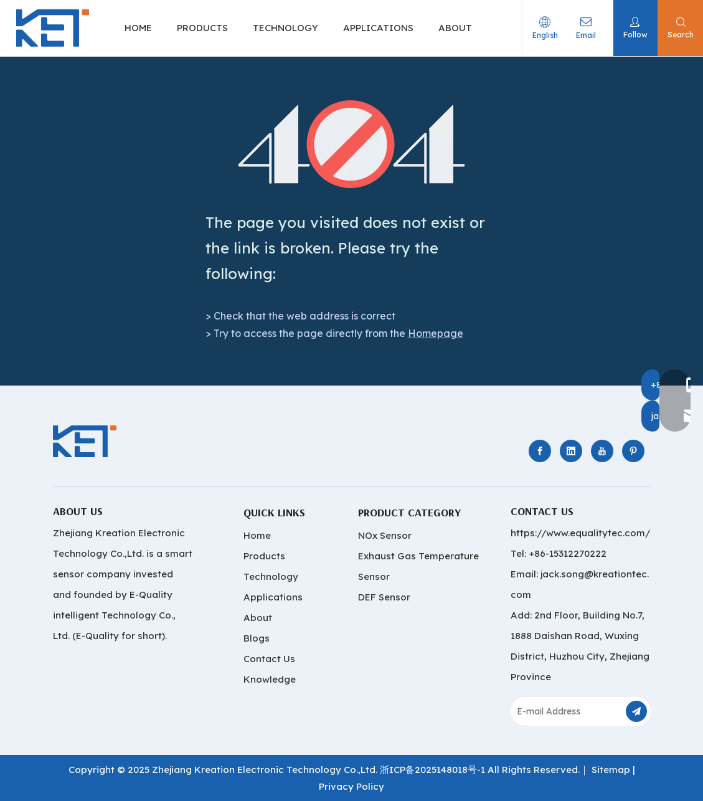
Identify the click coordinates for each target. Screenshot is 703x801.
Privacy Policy (351, 786)
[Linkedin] (571, 451)
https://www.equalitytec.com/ (580, 533)
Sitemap (611, 769)
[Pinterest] (633, 451)
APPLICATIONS (378, 28)
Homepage (435, 333)
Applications (273, 597)
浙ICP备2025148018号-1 (432, 769)
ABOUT (455, 28)
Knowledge (269, 679)
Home (257, 535)
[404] (351, 144)
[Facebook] (540, 451)
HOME (138, 28)
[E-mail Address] (567, 711)
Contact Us (269, 659)
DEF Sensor (384, 597)
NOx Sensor (385, 535)
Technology (270, 576)
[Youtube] (602, 451)
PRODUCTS (202, 28)
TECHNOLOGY (285, 28)
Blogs (256, 638)
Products (264, 556)
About (257, 617)
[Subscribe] (636, 711)
